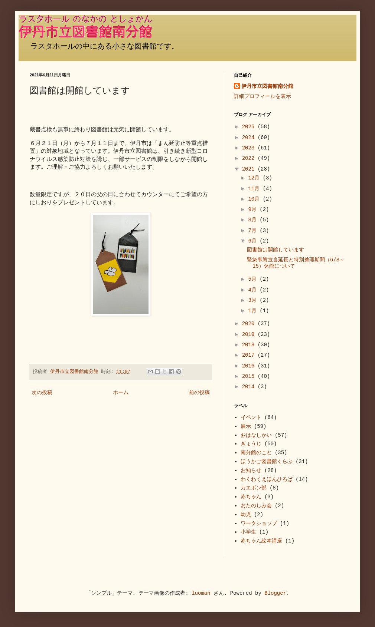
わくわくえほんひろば (267, 479)
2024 (250, 138)
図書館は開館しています (275, 250)
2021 (250, 169)
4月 (254, 290)
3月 (254, 300)
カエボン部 (254, 488)
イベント (251, 417)
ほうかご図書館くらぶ (267, 462)
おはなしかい (256, 435)
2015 (250, 376)
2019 (250, 334)
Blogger (275, 593)
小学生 (248, 532)
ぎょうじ (251, 444)
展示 (246, 426)
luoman (201, 593)
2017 (250, 355)
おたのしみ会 (256, 506)
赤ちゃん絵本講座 (261, 541)
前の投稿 (199, 393)
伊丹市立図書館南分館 (267, 86)
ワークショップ (259, 524)
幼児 (246, 515)
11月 (255, 189)
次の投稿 (42, 393)
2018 (250, 345)
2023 (250, 148)
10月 (255, 199)
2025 (250, 127)
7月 (254, 231)
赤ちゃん (251, 497)
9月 (254, 209)
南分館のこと (256, 453)
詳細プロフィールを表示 (262, 96)
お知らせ (251, 470)
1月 (254, 311)
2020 (250, 324)
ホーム (120, 393)
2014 (250, 387)
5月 (254, 279)
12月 (255, 178)
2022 (250, 158)
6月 (254, 241)
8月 (254, 220)
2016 (250, 366)
